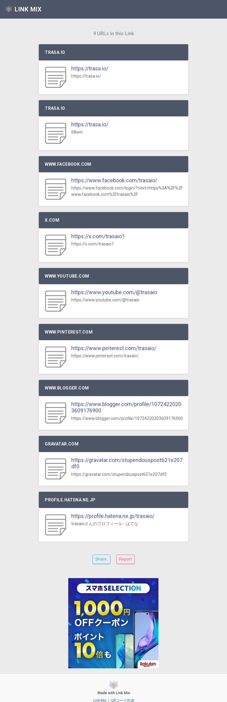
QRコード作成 (122, 693)
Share (101, 559)
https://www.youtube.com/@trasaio (114, 292)
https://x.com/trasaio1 (98, 236)
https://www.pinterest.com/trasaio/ (113, 348)
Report (125, 559)
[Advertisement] (113, 619)
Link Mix (99, 693)
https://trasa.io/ (89, 68)
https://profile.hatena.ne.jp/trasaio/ (113, 516)
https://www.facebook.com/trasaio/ (114, 180)
